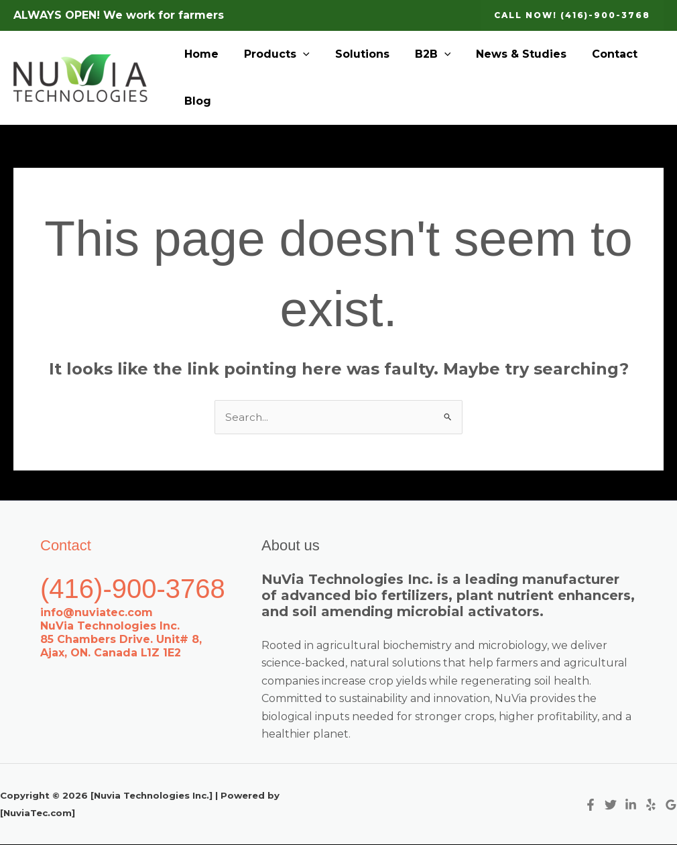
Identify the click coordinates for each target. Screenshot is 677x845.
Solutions (352, 54)
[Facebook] (590, 805)
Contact (592, 54)
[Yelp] (651, 805)
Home (199, 54)
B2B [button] (419, 54)
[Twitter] (611, 805)
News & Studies (503, 54)
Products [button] (271, 54)
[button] (572, 15)
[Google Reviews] (671, 805)
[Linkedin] (631, 805)
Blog (195, 101)
